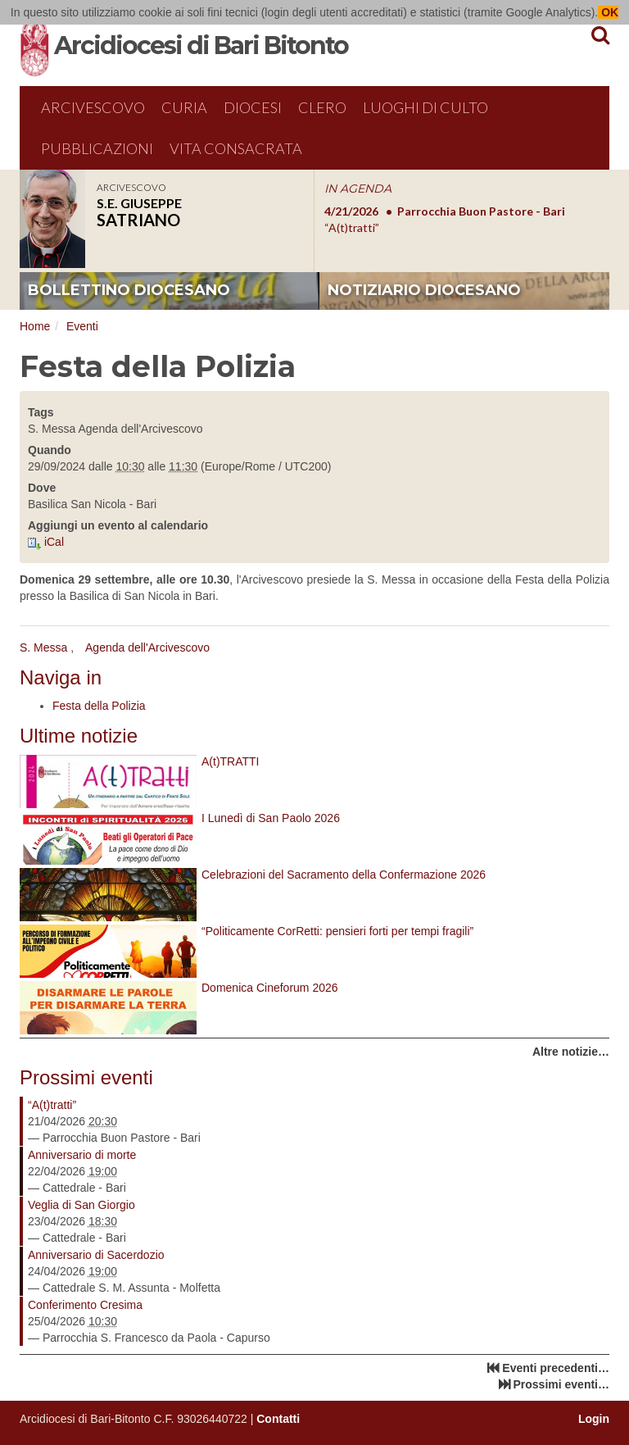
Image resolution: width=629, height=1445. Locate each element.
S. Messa (43, 647)
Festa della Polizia (99, 705)
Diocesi (253, 107)
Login (593, 1418)
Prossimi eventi (86, 1077)
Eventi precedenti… (555, 1368)
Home (35, 326)
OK (608, 12)
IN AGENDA (357, 188)
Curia (184, 107)
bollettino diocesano (129, 290)
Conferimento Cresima (85, 1304)
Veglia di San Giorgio (81, 1204)
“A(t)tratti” (52, 1104)
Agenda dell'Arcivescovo (147, 647)
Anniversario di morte (82, 1154)
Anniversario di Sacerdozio (96, 1254)
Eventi (82, 326)
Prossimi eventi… (562, 1384)
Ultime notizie (79, 736)
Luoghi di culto (425, 107)
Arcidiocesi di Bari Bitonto (201, 45)
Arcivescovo (93, 107)
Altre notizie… (570, 1051)
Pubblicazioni (97, 148)
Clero (322, 107)
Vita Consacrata (236, 148)
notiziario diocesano (424, 290)
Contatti (278, 1418)
